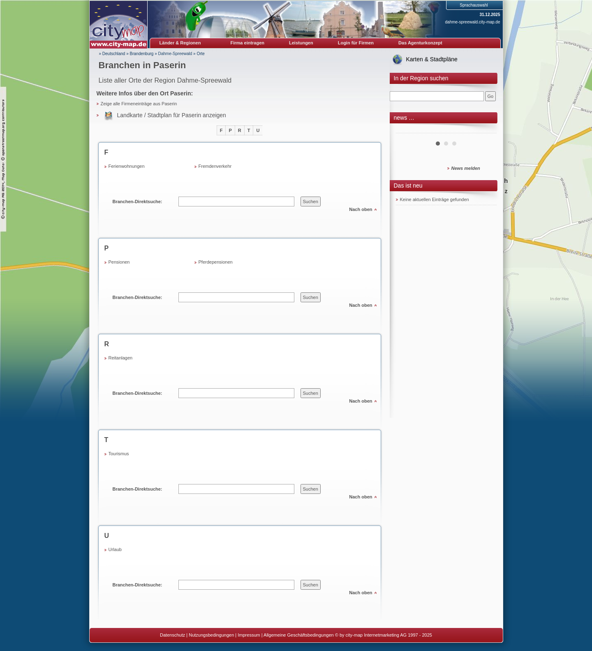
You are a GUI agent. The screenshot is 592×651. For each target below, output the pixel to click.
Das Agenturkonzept (420, 42)
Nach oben (360, 209)
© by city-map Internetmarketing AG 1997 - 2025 (383, 634)
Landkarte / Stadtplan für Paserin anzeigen (171, 115)
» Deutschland (112, 53)
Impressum (249, 634)
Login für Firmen (356, 42)
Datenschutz (172, 634)
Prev (406, 130)
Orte (200, 53)
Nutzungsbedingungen (211, 634)
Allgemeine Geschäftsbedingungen (299, 634)
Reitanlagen (121, 357)
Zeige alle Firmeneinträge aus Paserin (139, 103)
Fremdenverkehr (215, 166)
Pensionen (119, 261)
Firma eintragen (248, 42)
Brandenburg (142, 53)
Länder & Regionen (180, 42)
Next (486, 130)
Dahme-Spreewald (175, 53)
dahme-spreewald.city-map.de (472, 22)
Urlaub (115, 549)
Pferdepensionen (216, 261)
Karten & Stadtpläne (432, 59)
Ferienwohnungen (127, 166)
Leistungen (301, 42)
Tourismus (119, 453)
